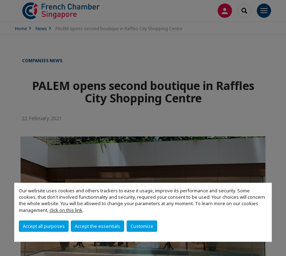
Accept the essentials (97, 226)
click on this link (66, 210)
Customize (142, 226)
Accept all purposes (44, 226)
